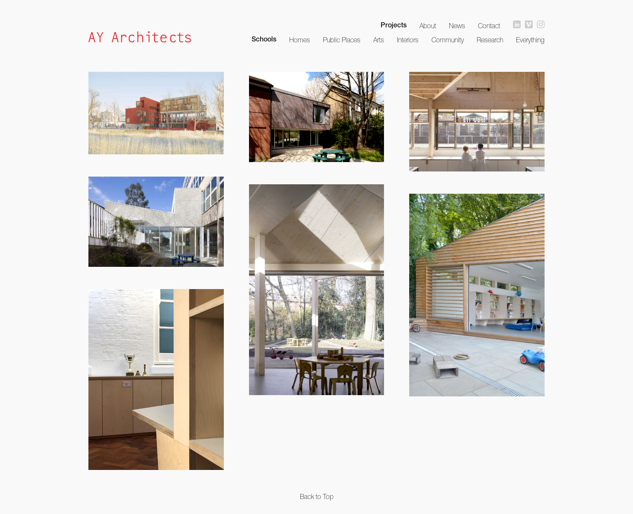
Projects (394, 26)
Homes (299, 40)
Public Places (341, 40)
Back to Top (317, 496)
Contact (489, 26)
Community (447, 40)
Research (490, 40)
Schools (264, 40)
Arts (378, 40)
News (457, 26)
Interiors (408, 40)
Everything (530, 40)
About (427, 26)
